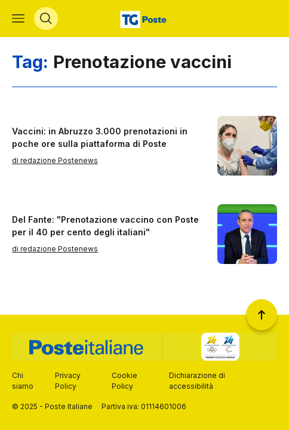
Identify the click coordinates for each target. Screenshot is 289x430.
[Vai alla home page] (145, 18)
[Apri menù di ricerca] (46, 18)
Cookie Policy (124, 381)
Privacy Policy (68, 381)
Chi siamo (22, 381)
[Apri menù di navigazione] (18, 18)
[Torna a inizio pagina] (261, 314)
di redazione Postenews (55, 160)
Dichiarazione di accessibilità (197, 381)
